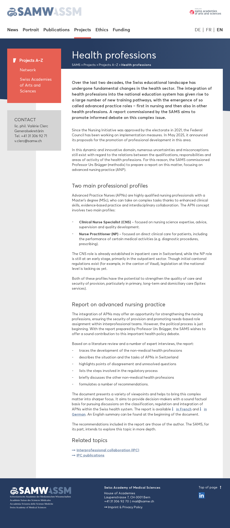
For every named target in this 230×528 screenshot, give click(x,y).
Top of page (211, 487)
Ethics (101, 30)
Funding (121, 30)
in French (184, 409)
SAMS (76, 65)
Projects (82, 30)
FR (209, 30)
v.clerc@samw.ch (28, 141)
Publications (56, 30)
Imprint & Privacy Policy (125, 507)
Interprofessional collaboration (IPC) (108, 450)
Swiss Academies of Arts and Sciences (36, 85)
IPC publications (90, 455)
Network (28, 69)
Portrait (31, 30)
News (12, 30)
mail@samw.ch (143, 501)
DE (198, 30)
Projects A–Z (31, 60)
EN (220, 30)
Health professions (136, 65)
